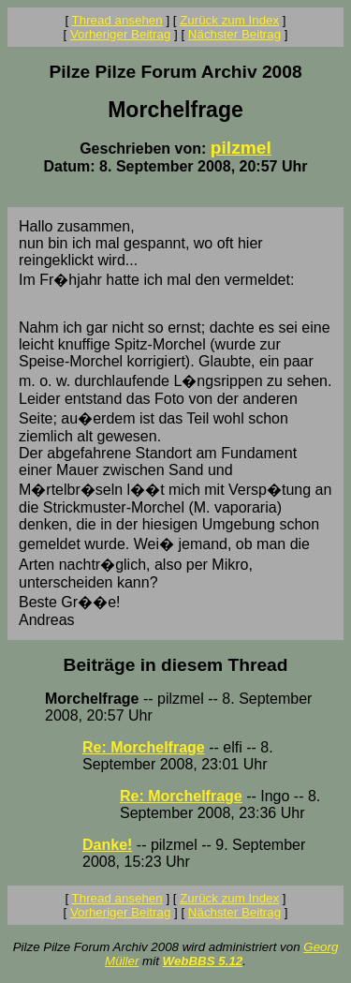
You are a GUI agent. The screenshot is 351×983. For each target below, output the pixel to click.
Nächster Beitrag (234, 34)
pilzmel (241, 147)
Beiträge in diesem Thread (176, 665)
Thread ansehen (117, 20)
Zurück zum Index (229, 20)
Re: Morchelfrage (143, 747)
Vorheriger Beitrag (120, 34)
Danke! (107, 845)
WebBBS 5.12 (203, 961)
